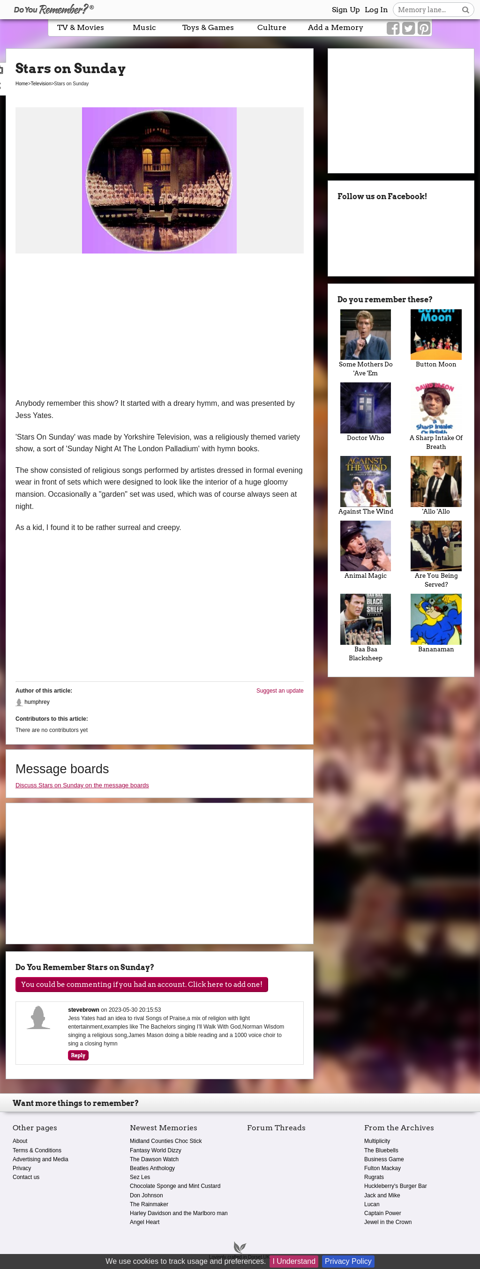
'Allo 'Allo (436, 485)
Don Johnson (146, 1195)
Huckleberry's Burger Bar (395, 1186)
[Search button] (465, 9)
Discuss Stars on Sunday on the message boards (82, 785)
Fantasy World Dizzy (155, 1150)
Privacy (22, 1168)
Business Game (384, 1159)
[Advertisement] (159, 327)
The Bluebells (381, 1150)
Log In (376, 9)
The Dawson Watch (154, 1159)
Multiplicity (377, 1141)
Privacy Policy (348, 1261)
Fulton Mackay (382, 1168)
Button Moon (436, 338)
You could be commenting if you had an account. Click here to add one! (141, 984)
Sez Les (140, 1177)
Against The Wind (366, 485)
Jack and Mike (382, 1195)
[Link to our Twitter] (408, 28)
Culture (271, 27)
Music (144, 27)
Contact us (26, 1177)
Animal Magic (366, 550)
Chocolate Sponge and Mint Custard (175, 1186)
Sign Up (346, 9)
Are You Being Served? (436, 555)
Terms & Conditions (37, 1150)
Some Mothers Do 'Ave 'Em (366, 343)
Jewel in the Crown (388, 1222)
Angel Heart (144, 1222)
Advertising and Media (40, 1159)
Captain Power (382, 1213)
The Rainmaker (149, 1204)
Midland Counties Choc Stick (166, 1141)
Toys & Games (208, 27)
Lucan (372, 1204)
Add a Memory (335, 27)
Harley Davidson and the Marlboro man (179, 1213)
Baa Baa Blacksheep (366, 628)
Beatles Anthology (152, 1168)
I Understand (293, 1261)
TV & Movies (80, 27)
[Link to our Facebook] (393, 28)
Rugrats (374, 1177)
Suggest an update (280, 690)
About (20, 1141)
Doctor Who (366, 411)
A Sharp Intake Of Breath (436, 416)
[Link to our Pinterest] (424, 28)
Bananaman (436, 623)
